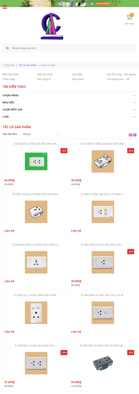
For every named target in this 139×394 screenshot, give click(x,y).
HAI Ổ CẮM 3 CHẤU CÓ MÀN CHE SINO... (103, 143)
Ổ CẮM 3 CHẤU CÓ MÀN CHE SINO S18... (36, 194)
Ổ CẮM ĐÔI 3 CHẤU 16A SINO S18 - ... (36, 345)
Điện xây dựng (10, 74)
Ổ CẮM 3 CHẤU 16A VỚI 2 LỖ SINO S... (103, 194)
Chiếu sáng (9, 79)
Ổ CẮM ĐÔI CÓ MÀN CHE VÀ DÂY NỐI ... (103, 345)
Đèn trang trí (44, 79)
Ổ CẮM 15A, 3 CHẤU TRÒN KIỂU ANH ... (36, 295)
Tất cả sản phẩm (27, 65)
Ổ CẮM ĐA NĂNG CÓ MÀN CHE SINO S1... (36, 244)
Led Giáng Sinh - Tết (118, 79)
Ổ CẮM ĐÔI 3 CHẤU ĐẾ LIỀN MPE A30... (36, 143)
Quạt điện (77, 74)
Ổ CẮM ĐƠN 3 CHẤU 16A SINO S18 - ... (103, 244)
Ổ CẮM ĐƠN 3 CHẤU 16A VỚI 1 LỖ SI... (103, 295)
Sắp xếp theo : (10, 134)
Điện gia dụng (45, 74)
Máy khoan (78, 79)
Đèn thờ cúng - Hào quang (121, 74)
